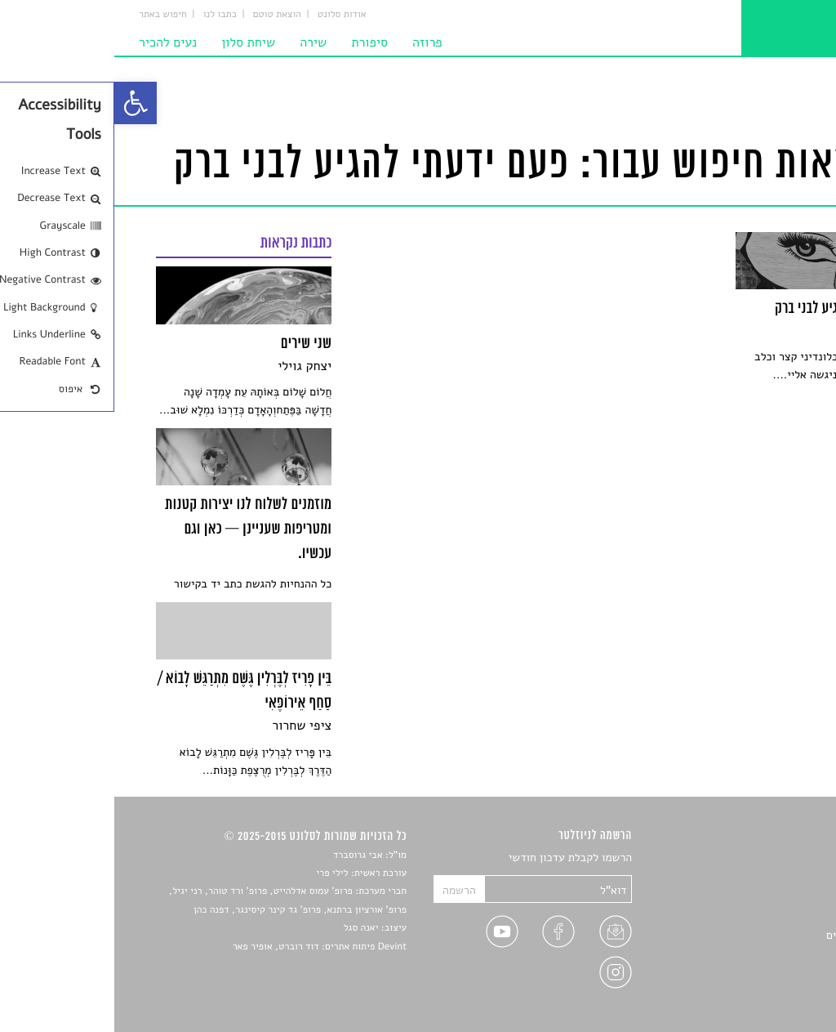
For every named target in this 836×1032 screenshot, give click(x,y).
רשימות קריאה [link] (761, 915)
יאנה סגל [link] (247, 928)
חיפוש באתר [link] (48, 14)
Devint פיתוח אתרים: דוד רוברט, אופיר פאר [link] (205, 947)
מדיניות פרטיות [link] (758, 973)
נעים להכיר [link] (53, 42)
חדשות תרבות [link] (763, 897)
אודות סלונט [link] (227, 14)
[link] (21, 103)
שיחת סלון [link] (134, 42)
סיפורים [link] (776, 858)
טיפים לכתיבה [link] (762, 954)
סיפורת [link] (255, 42)
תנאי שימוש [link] (767, 992)
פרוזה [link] (313, 42)
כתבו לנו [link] (105, 14)
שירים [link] (780, 877)
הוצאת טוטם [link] (163, 14)
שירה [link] (198, 42)
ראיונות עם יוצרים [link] (753, 935)
